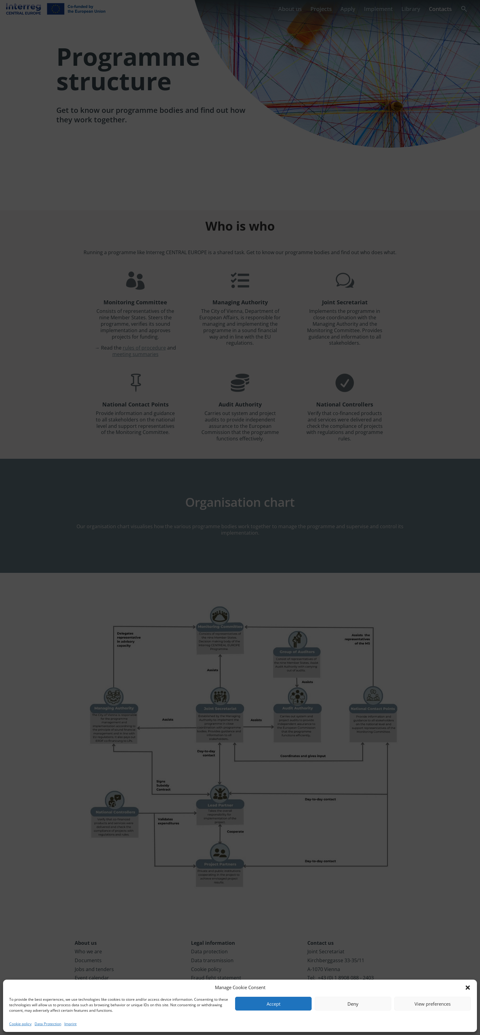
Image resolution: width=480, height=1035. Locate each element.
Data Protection (48, 1023)
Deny (352, 1004)
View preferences (432, 1004)
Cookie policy (20, 1023)
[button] (468, 988)
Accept (273, 1004)
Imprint (70, 1023)
